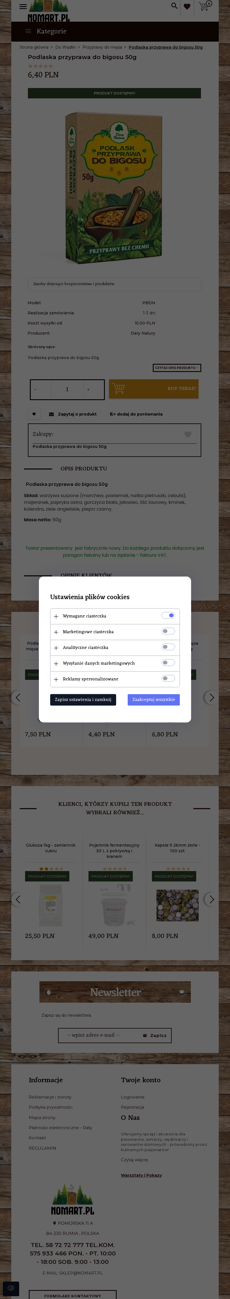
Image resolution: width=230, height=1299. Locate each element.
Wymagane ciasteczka (84, 616)
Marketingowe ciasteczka (88, 632)
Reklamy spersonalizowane (90, 679)
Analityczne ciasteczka (85, 648)
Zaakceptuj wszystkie (153, 700)
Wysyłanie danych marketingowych (99, 663)
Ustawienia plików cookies (90, 598)
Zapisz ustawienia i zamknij (83, 700)
